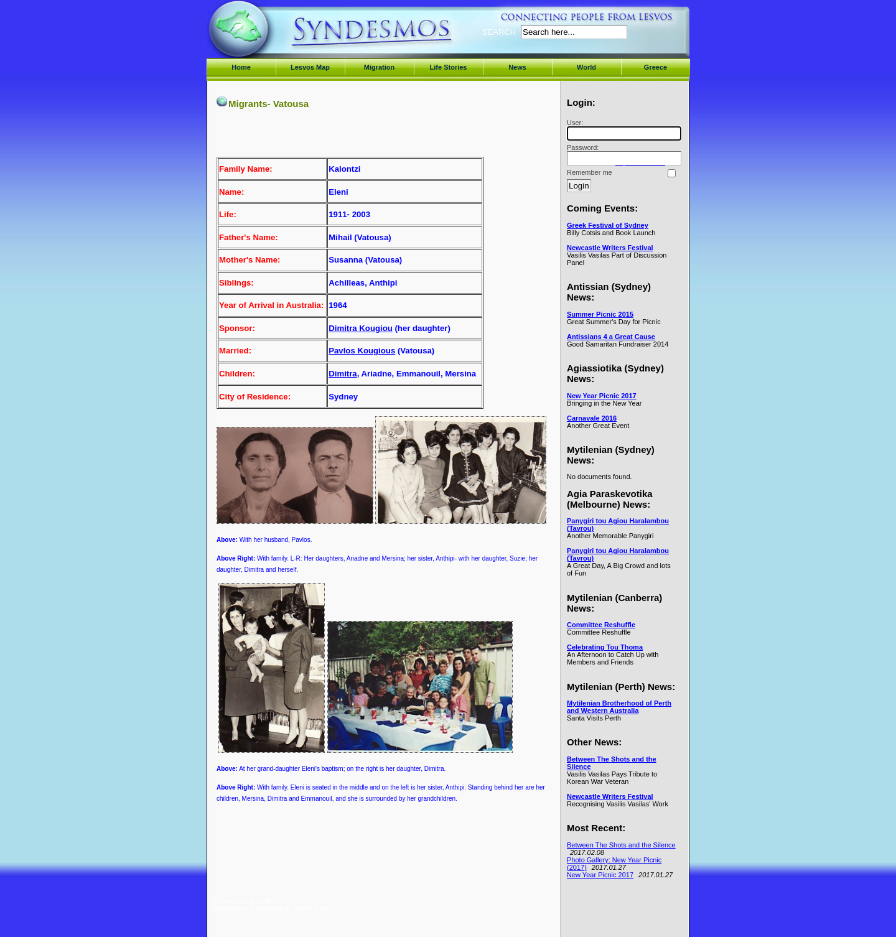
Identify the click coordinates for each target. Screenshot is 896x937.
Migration (379, 67)
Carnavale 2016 (592, 418)
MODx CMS (311, 908)
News (517, 67)
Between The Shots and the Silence (621, 845)
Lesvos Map (310, 67)
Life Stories (448, 67)
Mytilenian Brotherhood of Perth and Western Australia (619, 706)
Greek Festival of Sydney (607, 225)
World (586, 67)
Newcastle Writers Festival (610, 247)
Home (241, 67)
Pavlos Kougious (362, 350)
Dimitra (343, 373)
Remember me (589, 172)
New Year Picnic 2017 (602, 395)
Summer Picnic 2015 (600, 314)
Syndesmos (286, 35)
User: (622, 130)
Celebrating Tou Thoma (605, 647)
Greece (655, 67)
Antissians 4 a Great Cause (611, 336)
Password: (622, 154)
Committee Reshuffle (601, 624)
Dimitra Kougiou (361, 328)
